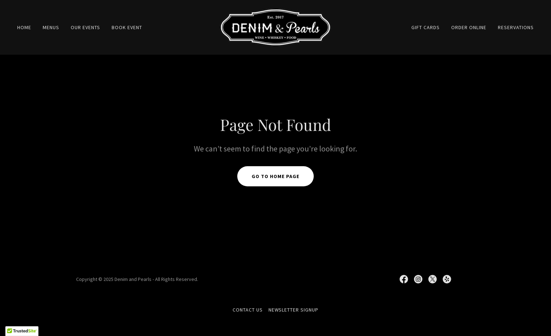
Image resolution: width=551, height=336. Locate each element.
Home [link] (24, 27)
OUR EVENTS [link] (85, 27)
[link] (275, 26)
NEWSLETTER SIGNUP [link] (294, 310)
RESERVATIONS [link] (516, 27)
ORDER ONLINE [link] (468, 27)
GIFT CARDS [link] (425, 27)
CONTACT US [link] (248, 310)
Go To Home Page (275, 176)
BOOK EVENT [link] (127, 27)
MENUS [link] (51, 27)
